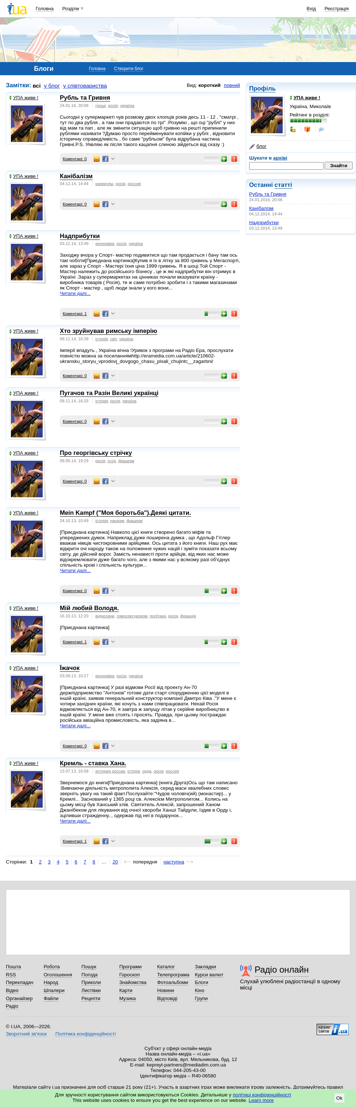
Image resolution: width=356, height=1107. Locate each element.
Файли (51, 998)
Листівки (91, 990)
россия (134, 183)
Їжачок (70, 667)
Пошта (13, 966)
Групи (201, 998)
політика (158, 616)
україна (127, 105)
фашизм (126, 461)
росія (113, 105)
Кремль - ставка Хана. (93, 763)
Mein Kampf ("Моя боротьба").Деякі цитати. (125, 512)
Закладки (205, 966)
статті (283, 184)
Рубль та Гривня (267, 194)
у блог (52, 86)
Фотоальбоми (172, 982)
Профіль (262, 88)
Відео (12, 990)
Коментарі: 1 (75, 313)
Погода (89, 974)
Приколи (91, 982)
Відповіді (167, 998)
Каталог (166, 966)
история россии (110, 771)
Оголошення (58, 974)
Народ (51, 982)
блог (257, 146)
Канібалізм (261, 208)
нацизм (117, 520)
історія (102, 339)
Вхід (311, 8)
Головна (45, 8)
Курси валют (209, 974)
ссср (112, 461)
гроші (101, 105)
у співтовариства (85, 86)
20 (115, 862)
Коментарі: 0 (75, 159)
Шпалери (54, 990)
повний (232, 85)
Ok (339, 1098)
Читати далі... (75, 293)
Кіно (199, 990)
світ (113, 339)
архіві (280, 158)
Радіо (12, 1006)
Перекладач (19, 982)
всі (37, 86)
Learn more (261, 1100)
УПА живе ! (23, 97)
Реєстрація (337, 8)
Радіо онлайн (282, 969)
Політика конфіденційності (85, 1034)
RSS (11, 974)
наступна (173, 862)
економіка (105, 243)
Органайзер (19, 998)
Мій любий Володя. (89, 608)
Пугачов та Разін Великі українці (109, 393)
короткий (209, 85)
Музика (127, 998)
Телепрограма (173, 974)
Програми (130, 966)
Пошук (88, 966)
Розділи (70, 8)
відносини (105, 616)
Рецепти (90, 998)
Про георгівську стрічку (96, 452)
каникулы (104, 183)
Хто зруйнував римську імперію (108, 330)
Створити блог (129, 68)
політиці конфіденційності (262, 1095)
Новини (165, 990)
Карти (125, 990)
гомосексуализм (132, 616)
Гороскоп (129, 974)
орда (146, 771)
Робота (52, 966)
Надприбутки (264, 222)
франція (188, 616)
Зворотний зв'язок (26, 1034)
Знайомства (133, 982)
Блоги (201, 982)
